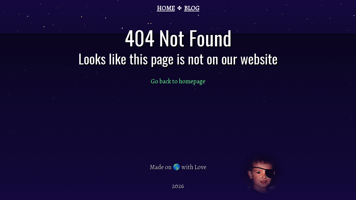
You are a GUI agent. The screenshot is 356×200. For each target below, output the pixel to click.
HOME (166, 8)
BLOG (191, 8)
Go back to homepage (178, 81)
